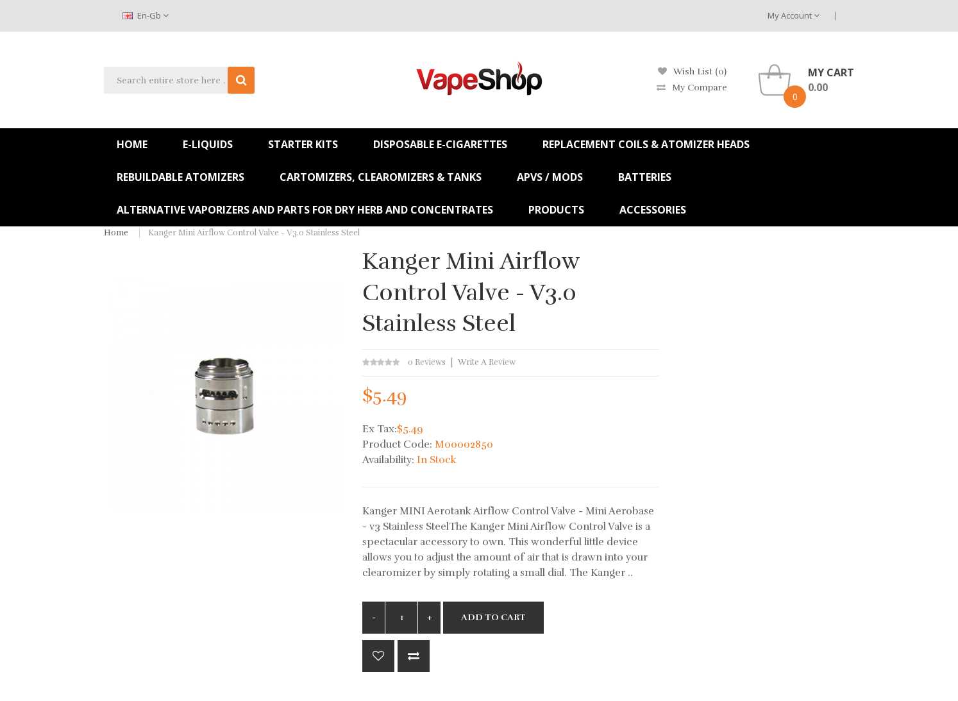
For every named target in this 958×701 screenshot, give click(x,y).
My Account (793, 15)
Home (116, 233)
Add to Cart (493, 617)
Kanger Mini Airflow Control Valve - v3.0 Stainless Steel (254, 233)
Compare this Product (414, 656)
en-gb (145, 15)
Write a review (487, 362)
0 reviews (427, 362)
